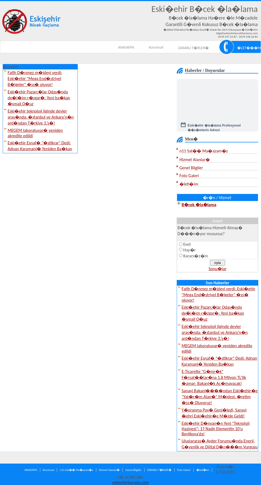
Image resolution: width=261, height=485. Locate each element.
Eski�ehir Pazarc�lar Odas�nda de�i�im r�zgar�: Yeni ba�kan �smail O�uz (39, 97)
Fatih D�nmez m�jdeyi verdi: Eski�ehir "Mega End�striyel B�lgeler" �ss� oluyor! (35, 78)
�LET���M (249, 48)
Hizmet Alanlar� (194, 159)
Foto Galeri (189, 175)
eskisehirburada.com (130, 482)
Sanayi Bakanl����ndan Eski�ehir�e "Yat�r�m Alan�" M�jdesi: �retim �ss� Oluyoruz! (220, 396)
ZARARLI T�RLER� (193, 48)
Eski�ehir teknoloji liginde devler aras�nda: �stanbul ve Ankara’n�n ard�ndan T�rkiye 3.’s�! (41, 117)
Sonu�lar (217, 268)
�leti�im (188, 184)
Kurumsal (156, 47)
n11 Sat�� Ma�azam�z (203, 151)
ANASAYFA (126, 47)
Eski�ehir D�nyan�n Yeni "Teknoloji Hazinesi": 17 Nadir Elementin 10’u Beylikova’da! (216, 428)
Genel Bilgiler (191, 167)
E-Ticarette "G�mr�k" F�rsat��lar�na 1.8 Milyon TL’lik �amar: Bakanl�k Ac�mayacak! (214, 377)
